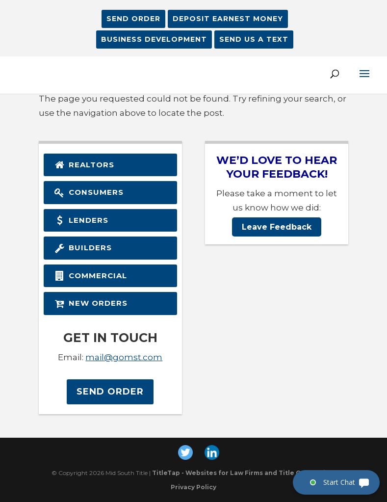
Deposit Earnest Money (228, 18)
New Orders (90, 303)
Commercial (90, 275)
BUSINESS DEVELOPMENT (154, 39)
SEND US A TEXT (253, 39)
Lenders (80, 220)
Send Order (133, 18)
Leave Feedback (276, 227)
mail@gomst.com (123, 357)
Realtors (83, 164)
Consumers (88, 192)
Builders (82, 247)
